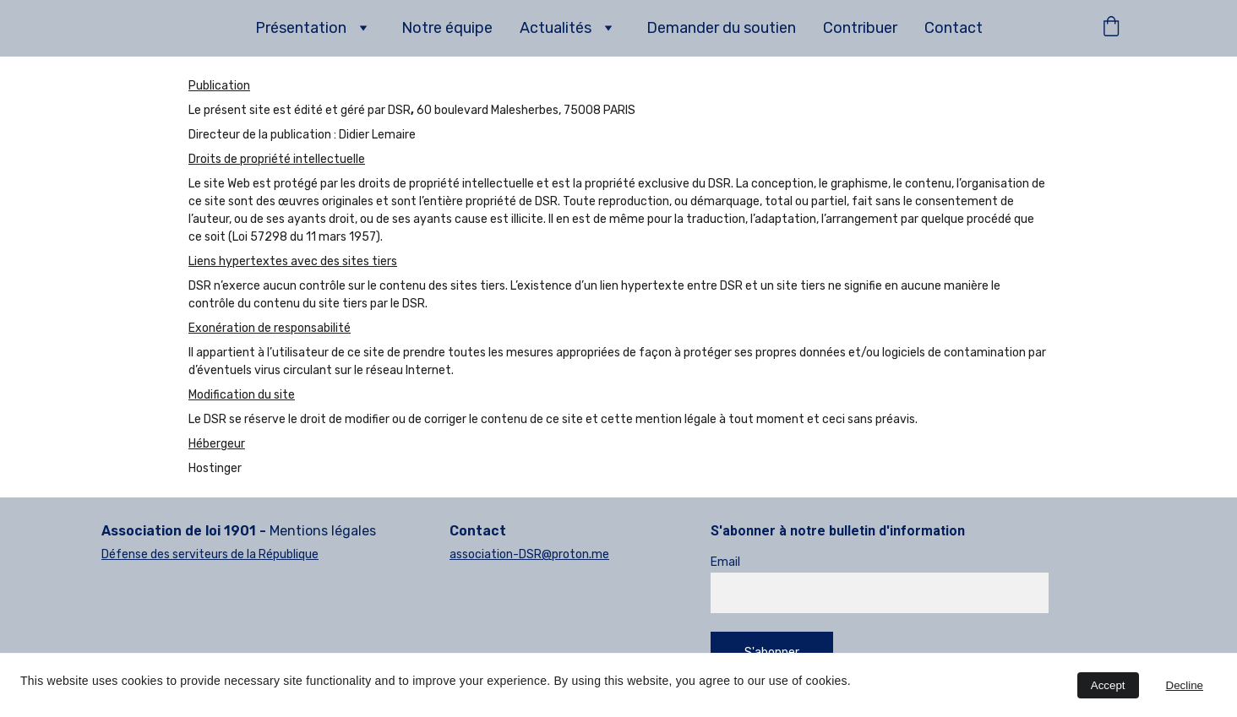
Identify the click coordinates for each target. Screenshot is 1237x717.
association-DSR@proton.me (529, 554)
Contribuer (860, 28)
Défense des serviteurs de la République (210, 554)
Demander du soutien (721, 28)
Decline (1184, 685)
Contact (953, 28)
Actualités (555, 28)
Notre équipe (447, 28)
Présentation (300, 28)
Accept (1108, 685)
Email (725, 562)
